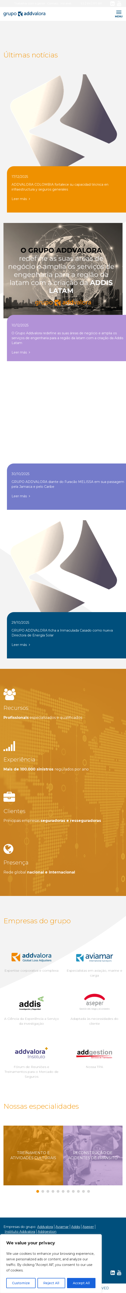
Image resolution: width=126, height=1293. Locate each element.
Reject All (51, 1283)
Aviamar (62, 1227)
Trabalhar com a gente (29, 3)
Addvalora (45, 1227)
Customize (21, 1283)
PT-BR (97, 3)
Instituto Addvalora (20, 1232)
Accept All (81, 1283)
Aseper (88, 1227)
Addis (75, 1227)
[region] (51, 1263)
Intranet (66, 3)
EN (89, 3)
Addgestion (47, 1232)
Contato (52, 3)
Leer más (21, 199)
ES (82, 3)
